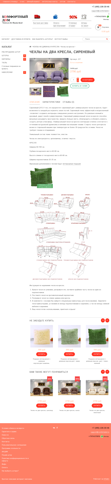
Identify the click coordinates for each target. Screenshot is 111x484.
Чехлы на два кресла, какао (69, 410)
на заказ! (84, 26)
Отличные (73, 23)
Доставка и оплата (20, 39)
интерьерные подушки (72, 164)
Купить (41, 354)
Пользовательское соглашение (14, 445)
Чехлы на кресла (67, 47)
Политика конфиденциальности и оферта (15, 459)
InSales (106, 479)
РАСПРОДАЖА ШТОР (11, 52)
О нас (22, 2)
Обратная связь (8, 438)
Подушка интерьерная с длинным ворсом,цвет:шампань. (41, 361)
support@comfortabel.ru (100, 432)
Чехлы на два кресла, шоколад (41, 410)
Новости (5, 435)
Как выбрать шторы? (42, 39)
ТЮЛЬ (4, 62)
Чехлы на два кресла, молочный (97, 411)
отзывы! (72, 26)
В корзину (88, 80)
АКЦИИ (5, 451)
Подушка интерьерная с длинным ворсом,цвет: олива (69, 360)
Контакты (71, 2)
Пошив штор (7, 455)
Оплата (56, 23)
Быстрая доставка (40, 23)
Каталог (6, 39)
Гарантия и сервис (9, 431)
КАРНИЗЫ (6, 59)
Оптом (62, 2)
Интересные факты (49, 2)
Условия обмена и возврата (13, 428)
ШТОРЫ (5, 55)
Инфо (4, 464)
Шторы (84, 23)
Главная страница (10, 2)
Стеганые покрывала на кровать (11, 67)
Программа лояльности (11, 448)
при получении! (59, 26)
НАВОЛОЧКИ (7, 72)
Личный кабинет (33, 2)
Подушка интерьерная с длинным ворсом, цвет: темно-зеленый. (97, 361)
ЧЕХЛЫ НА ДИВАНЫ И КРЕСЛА (46, 47)
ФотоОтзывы (61, 39)
